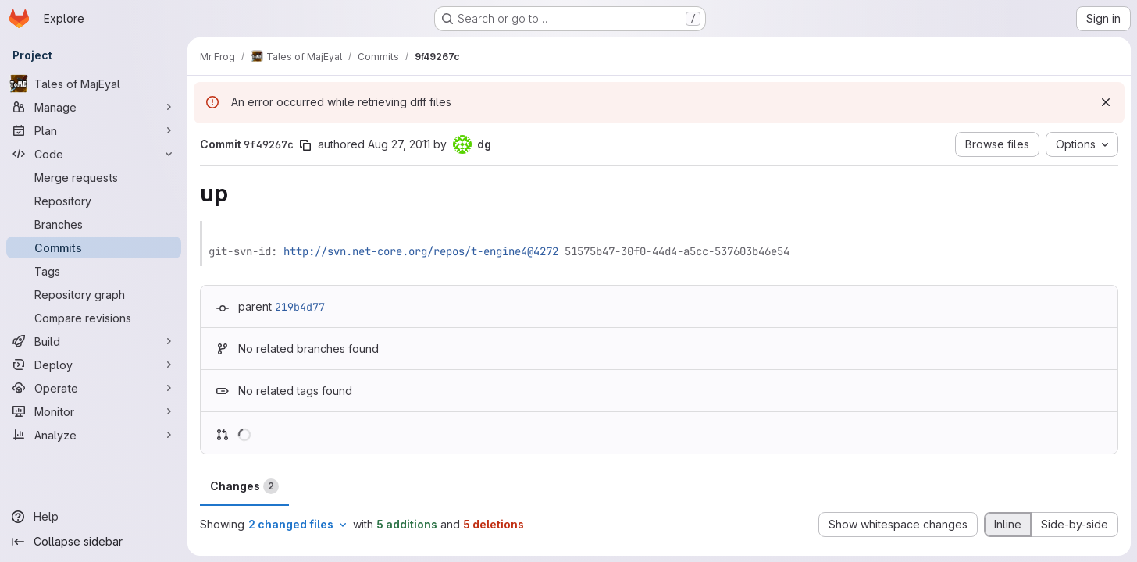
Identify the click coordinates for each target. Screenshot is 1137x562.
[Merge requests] (93, 177)
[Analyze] (93, 435)
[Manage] (93, 107)
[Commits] (93, 247)
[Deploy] (93, 364)
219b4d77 (300, 307)
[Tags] (93, 271)
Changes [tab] (244, 486)
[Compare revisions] (93, 318)
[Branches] (93, 224)
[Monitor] (93, 411)
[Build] (93, 341)
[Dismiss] (1105, 102)
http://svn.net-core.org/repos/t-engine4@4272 (420, 251)
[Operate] (93, 388)
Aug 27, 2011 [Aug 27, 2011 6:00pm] (399, 144)
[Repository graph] (93, 294)
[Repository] (93, 201)
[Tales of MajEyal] (93, 83)
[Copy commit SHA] (305, 145)
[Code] (93, 154)
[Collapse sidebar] (93, 542)
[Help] (93, 517)
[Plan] (93, 130)
